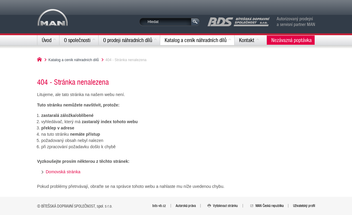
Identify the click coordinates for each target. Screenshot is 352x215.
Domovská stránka (63, 171)
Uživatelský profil (304, 205)
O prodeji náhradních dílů (127, 40)
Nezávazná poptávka (291, 40)
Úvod (46, 40)
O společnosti (77, 40)
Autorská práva (186, 205)
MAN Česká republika (269, 205)
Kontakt (246, 40)
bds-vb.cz (159, 205)
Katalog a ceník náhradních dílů (195, 40)
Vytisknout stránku (225, 205)
